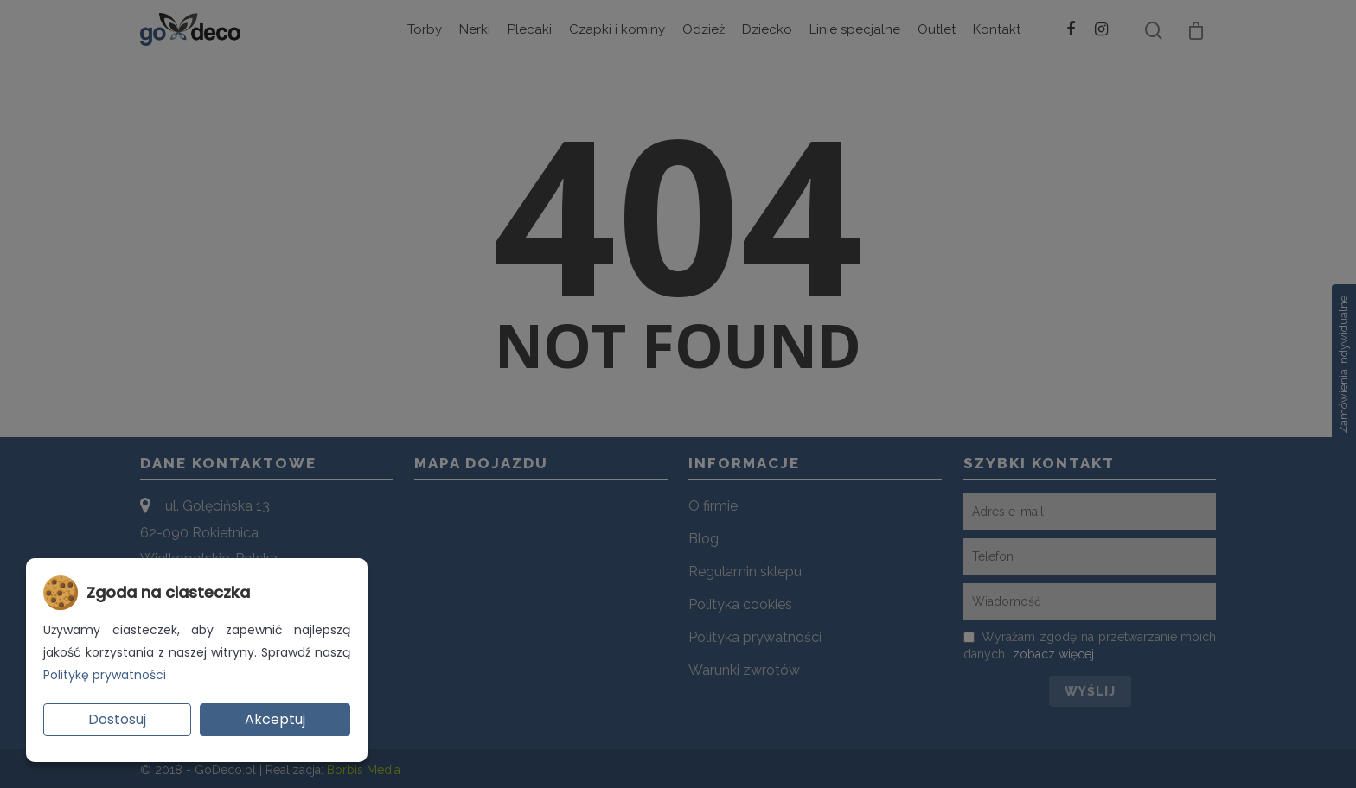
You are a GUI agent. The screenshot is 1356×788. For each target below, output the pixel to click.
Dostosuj (117, 719)
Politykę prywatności (104, 674)
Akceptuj (275, 719)
